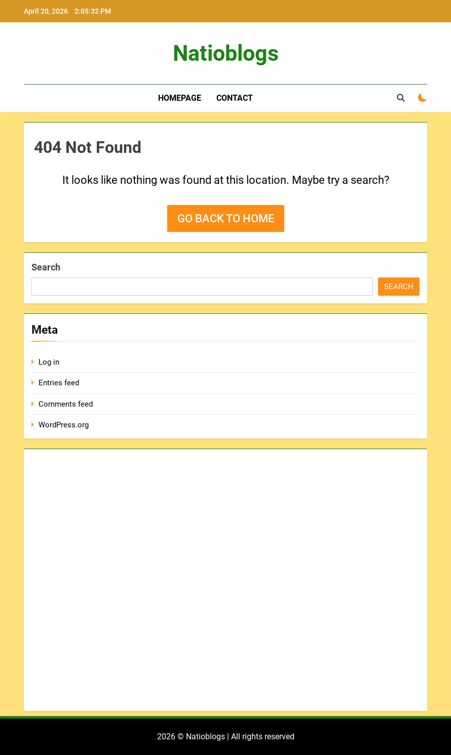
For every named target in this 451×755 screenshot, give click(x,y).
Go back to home (225, 218)
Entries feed (59, 382)
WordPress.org (64, 424)
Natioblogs (226, 53)
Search (45, 267)
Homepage (179, 98)
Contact (234, 98)
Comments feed (66, 404)
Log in (49, 362)
